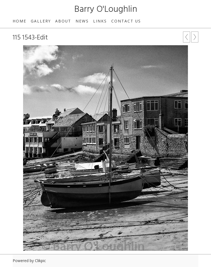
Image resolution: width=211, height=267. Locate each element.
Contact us (126, 21)
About (63, 21)
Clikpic (40, 260)
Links (100, 21)
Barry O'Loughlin (105, 9)
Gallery (41, 21)
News (82, 21)
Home (19, 21)
